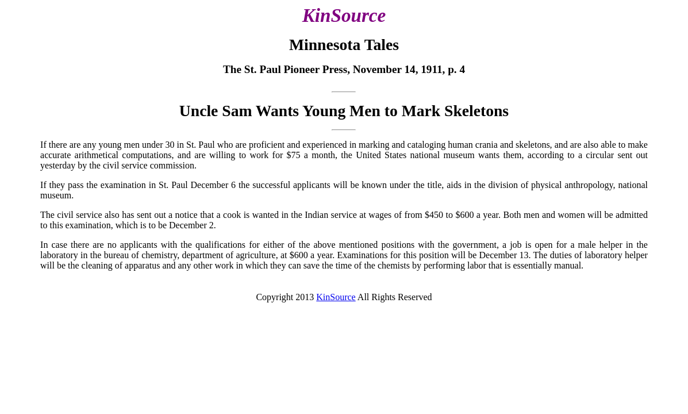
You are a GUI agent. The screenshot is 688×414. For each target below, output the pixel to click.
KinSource (335, 297)
